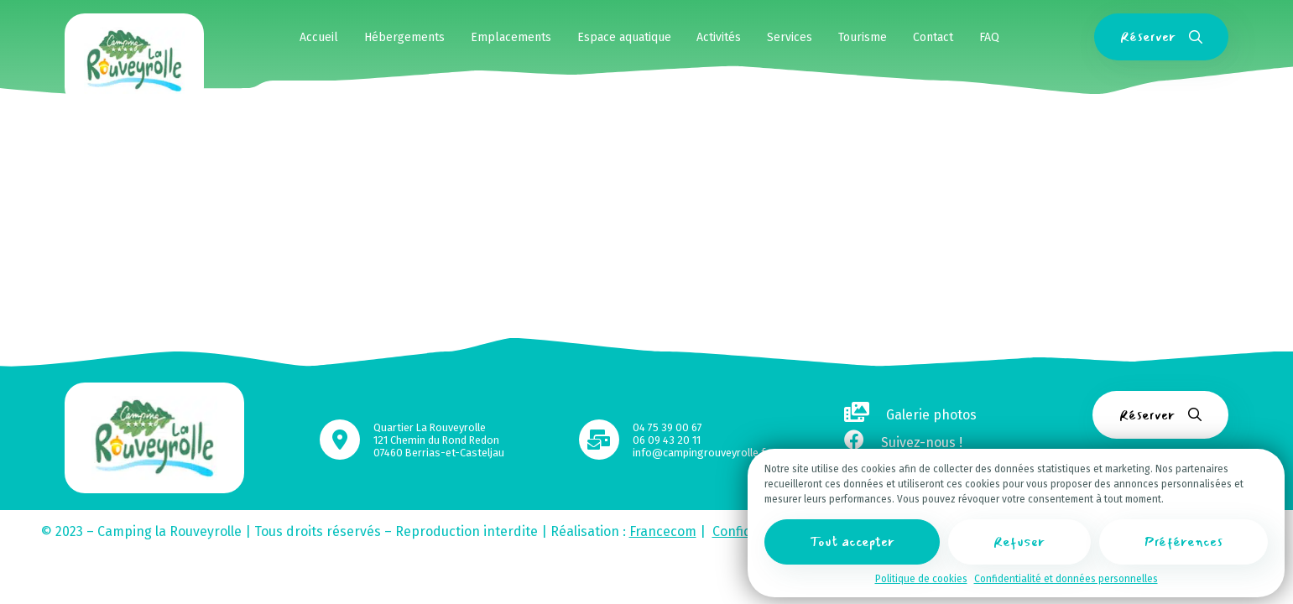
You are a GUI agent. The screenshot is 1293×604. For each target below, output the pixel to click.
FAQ (989, 37)
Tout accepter (852, 541)
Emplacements (511, 37)
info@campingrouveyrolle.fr (701, 452)
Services (789, 37)
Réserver (1161, 36)
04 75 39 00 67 (667, 427)
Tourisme (862, 37)
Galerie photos (910, 415)
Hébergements (404, 37)
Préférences (1183, 541)
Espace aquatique (624, 37)
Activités (718, 37)
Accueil (319, 37)
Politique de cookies (921, 579)
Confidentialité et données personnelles (1066, 579)
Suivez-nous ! (903, 442)
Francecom (662, 531)
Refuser (1019, 541)
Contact (933, 37)
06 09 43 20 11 (667, 440)
